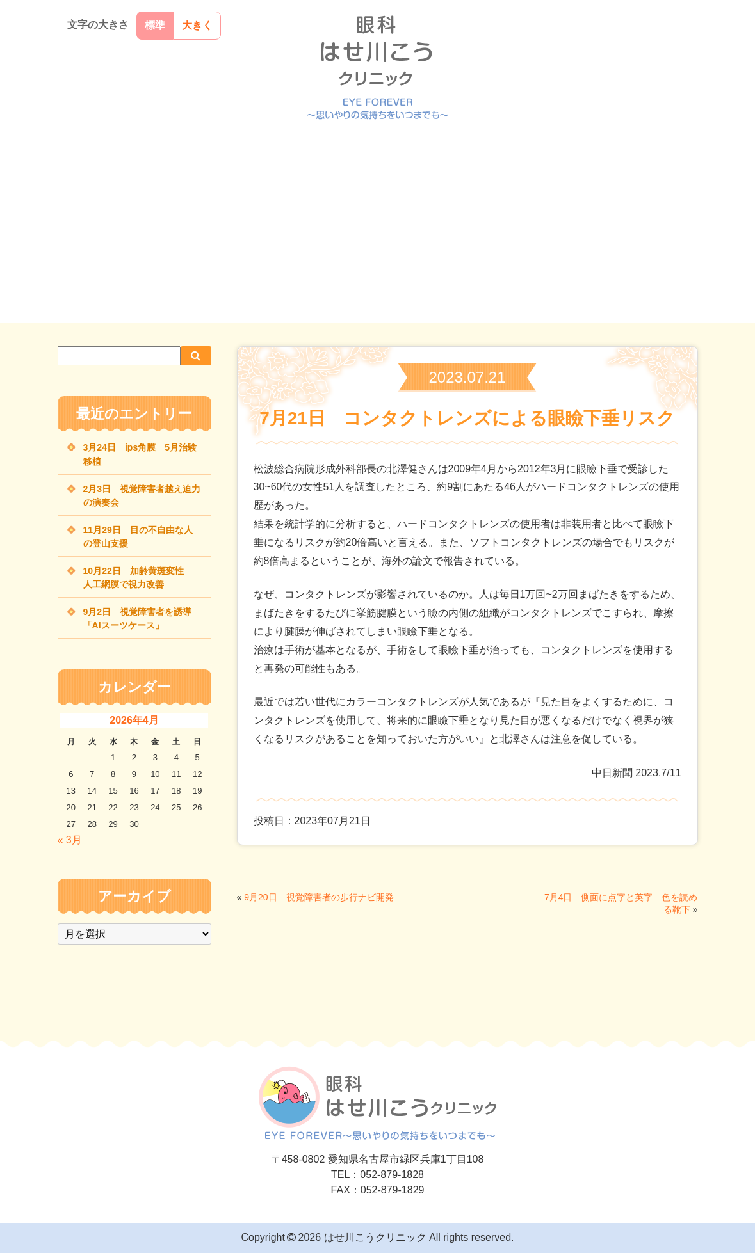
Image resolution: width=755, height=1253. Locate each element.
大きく (197, 25)
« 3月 (70, 839)
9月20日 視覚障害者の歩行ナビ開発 (318, 897)
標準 (155, 25)
